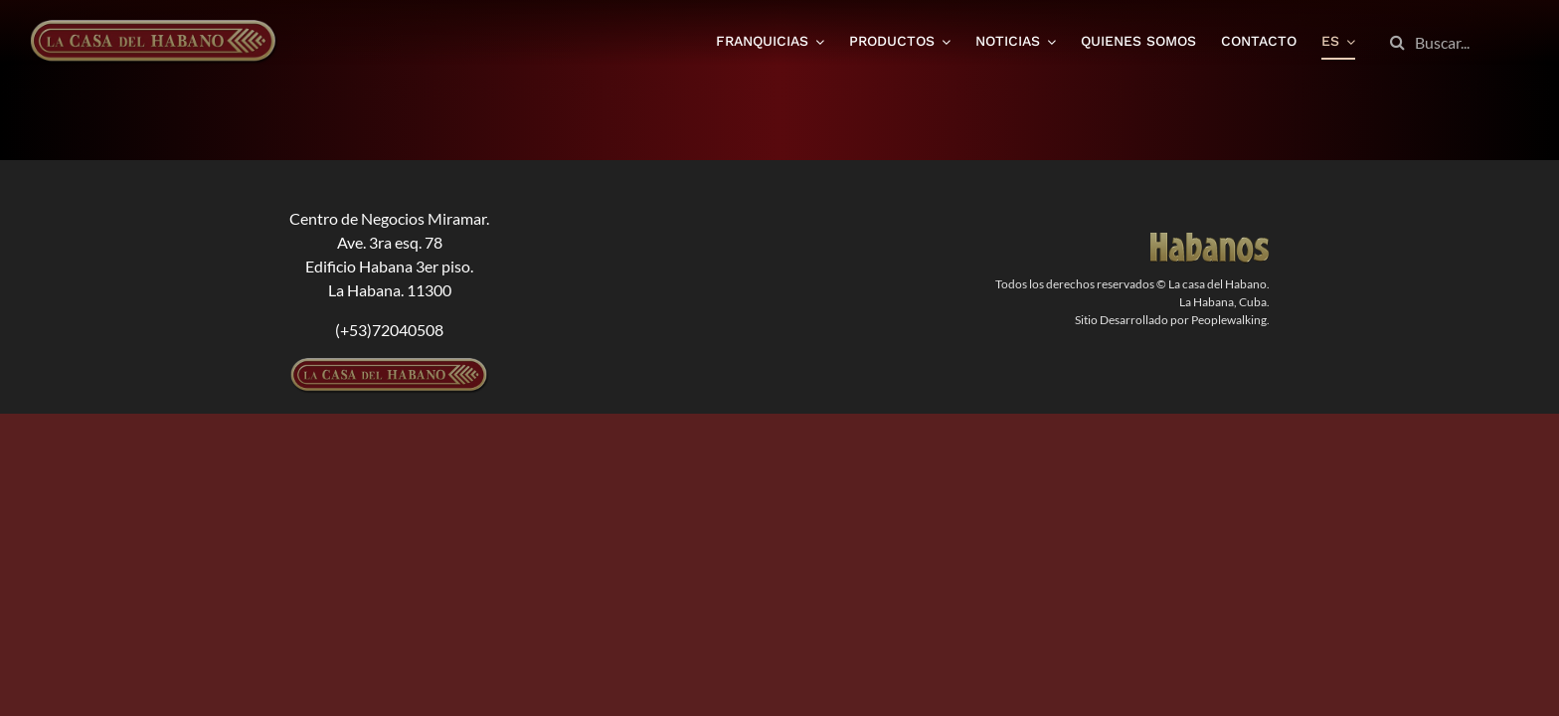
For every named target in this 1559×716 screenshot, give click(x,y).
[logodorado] (1210, 240)
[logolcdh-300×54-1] (389, 365)
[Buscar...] (1454, 42)
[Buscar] (1397, 42)
